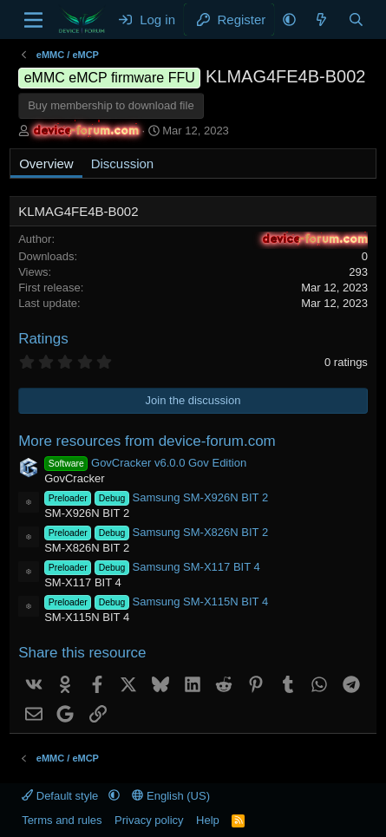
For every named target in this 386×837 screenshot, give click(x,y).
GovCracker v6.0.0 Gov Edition (145, 462)
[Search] (356, 19)
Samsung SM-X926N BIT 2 (156, 497)
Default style (61, 795)
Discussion (122, 163)
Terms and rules (61, 820)
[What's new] (321, 19)
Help (207, 820)
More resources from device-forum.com (147, 441)
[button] (289, 19)
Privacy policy (148, 820)
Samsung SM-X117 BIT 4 (152, 566)
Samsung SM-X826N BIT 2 (156, 532)
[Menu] (33, 20)
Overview (46, 163)
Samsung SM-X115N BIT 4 (156, 601)
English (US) (171, 795)
